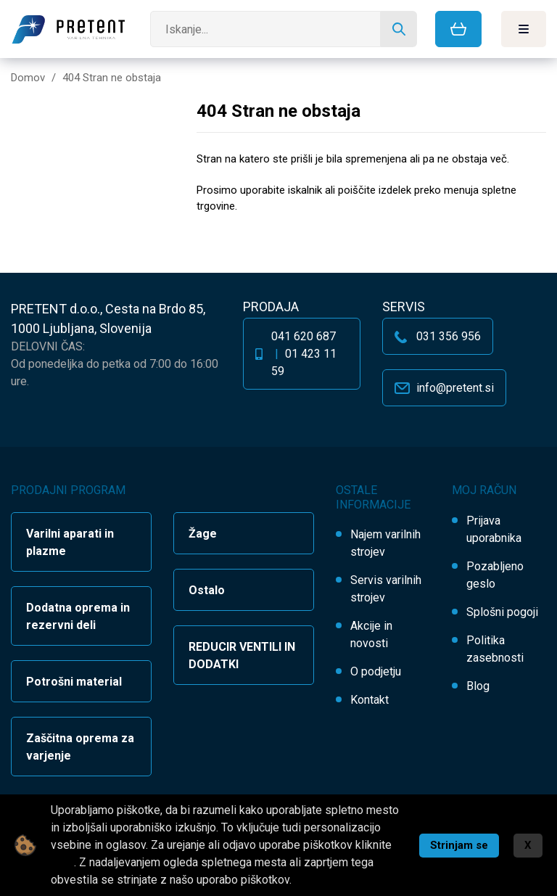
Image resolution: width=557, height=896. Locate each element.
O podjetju (375, 671)
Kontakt (369, 700)
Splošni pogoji (502, 612)
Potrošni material (74, 682)
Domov (28, 77)
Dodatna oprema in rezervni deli (78, 616)
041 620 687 (303, 336)
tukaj (62, 862)
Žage (203, 534)
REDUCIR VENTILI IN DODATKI (242, 655)
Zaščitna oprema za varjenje (80, 747)
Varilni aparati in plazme (70, 542)
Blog (478, 686)
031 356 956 (448, 336)
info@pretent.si (455, 388)
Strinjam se (459, 845)
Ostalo (207, 590)
